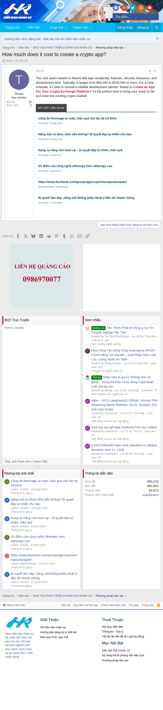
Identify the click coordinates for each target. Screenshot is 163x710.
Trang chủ (12, 27)
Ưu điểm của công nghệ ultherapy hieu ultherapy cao (75, 166)
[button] (67, 27)
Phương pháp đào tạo (115, 660)
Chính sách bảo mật (113, 605)
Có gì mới (56, 27)
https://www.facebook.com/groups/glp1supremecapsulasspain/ (82, 182)
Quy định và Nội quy (85, 605)
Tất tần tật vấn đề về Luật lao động (123, 636)
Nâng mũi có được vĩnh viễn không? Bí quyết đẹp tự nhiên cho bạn (85, 134)
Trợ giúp (134, 605)
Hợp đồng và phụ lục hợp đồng (110, 421)
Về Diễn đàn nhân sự (53, 627)
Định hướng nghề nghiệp (106, 344)
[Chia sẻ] (149, 71)
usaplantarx (150, 495)
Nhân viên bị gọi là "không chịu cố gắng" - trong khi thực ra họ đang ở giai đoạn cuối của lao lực (122, 381)
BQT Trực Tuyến (16, 320)
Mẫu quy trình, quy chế (54, 637)
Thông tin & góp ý (21, 493)
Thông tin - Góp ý (112, 631)
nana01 (45, 139)
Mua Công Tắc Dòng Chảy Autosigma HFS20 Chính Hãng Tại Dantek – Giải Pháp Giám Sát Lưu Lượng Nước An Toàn (123, 355)
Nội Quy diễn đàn (112, 626)
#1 (155, 70)
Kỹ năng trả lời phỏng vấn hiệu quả (123, 655)
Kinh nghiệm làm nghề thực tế (109, 394)
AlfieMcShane (48, 187)
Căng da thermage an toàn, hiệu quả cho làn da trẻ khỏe (77, 118)
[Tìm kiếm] (136, 16)
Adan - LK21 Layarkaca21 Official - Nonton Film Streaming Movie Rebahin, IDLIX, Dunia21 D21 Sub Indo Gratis (124, 405)
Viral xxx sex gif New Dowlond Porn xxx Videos (124, 427)
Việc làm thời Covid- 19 (116, 650)
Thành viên (80, 27)
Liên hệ (65, 605)
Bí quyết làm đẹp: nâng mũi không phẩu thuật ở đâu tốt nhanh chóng (86, 197)
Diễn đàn (34, 27)
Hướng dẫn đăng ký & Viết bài (58, 632)
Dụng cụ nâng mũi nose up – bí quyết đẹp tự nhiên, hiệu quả (80, 150)
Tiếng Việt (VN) (14, 605)
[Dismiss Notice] (157, 39)
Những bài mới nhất (19, 473)
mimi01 (45, 123)
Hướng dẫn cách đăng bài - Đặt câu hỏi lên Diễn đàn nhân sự (47, 39)
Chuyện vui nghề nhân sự (107, 370)
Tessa (9, 60)
